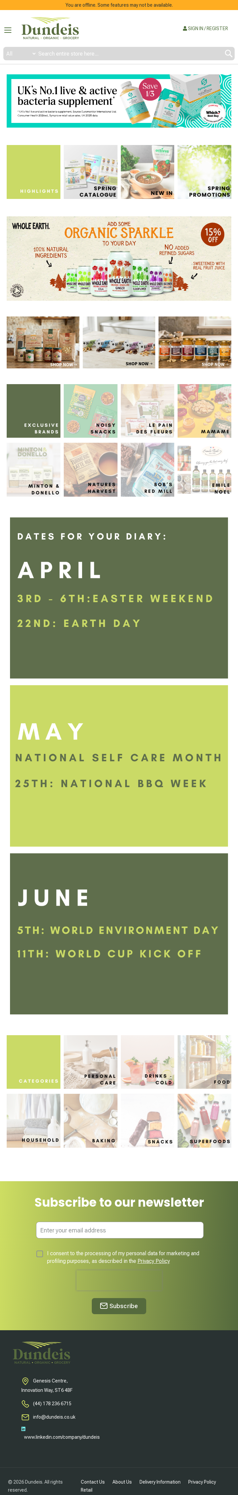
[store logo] (50, 28)
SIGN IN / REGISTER (205, 28)
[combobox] (119, 53)
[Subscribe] (119, 1306)
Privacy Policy (154, 1261)
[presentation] (119, 1280)
